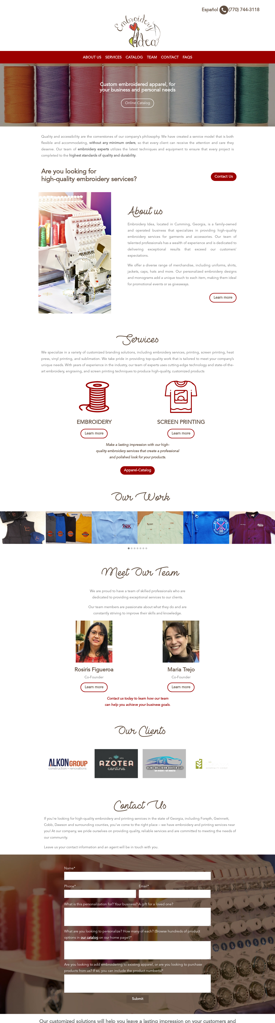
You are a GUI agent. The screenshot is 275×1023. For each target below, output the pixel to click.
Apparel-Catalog (137, 470)
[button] (128, 541)
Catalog (134, 57)
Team (152, 57)
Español (210, 10)
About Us (92, 57)
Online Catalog (137, 103)
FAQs (187, 57)
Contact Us (223, 177)
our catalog (89, 930)
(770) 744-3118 (239, 10)
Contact (170, 57)
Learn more (223, 298)
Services (113, 57)
